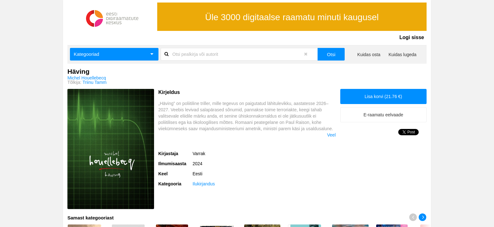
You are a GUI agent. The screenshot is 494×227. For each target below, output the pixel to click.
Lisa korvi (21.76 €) (383, 96)
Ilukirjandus (203, 183)
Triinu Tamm (94, 82)
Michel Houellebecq (86, 77)
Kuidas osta (368, 54)
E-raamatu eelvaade (383, 114)
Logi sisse (411, 37)
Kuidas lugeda (402, 54)
